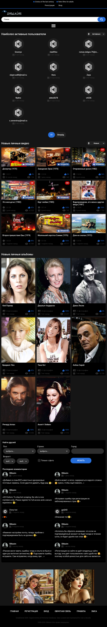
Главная (14, 611)
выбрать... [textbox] (10, 451)
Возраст (6, 456)
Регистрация (50, 5)
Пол (5, 446)
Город (73, 446)
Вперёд (60, 135)
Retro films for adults (66, 2)
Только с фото (47, 460)
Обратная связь (63, 611)
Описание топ (62, 517)
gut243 (64, 510)
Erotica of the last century (44, 2)
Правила (81, 611)
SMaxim (12, 473)
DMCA (94, 611)
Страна (40, 446)
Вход (60, 5)
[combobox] (19, 451)
